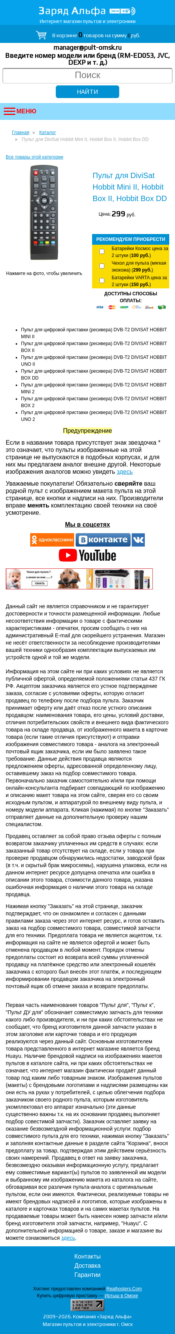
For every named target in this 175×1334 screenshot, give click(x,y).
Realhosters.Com (124, 1288)
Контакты (87, 1256)
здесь (125, 471)
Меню (20, 111)
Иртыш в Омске (121, 1295)
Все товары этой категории (34, 157)
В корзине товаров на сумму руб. (96, 35)
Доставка (88, 1265)
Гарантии (88, 1275)
